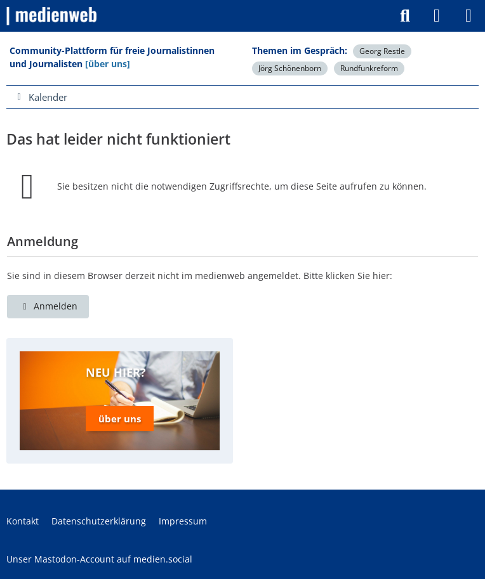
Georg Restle (382, 51)
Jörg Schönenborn (289, 68)
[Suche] (405, 16)
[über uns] (107, 64)
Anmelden (47, 306)
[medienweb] (52, 16)
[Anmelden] (436, 16)
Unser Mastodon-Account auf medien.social (99, 559)
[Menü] (468, 16)
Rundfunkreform (369, 68)
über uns (119, 418)
